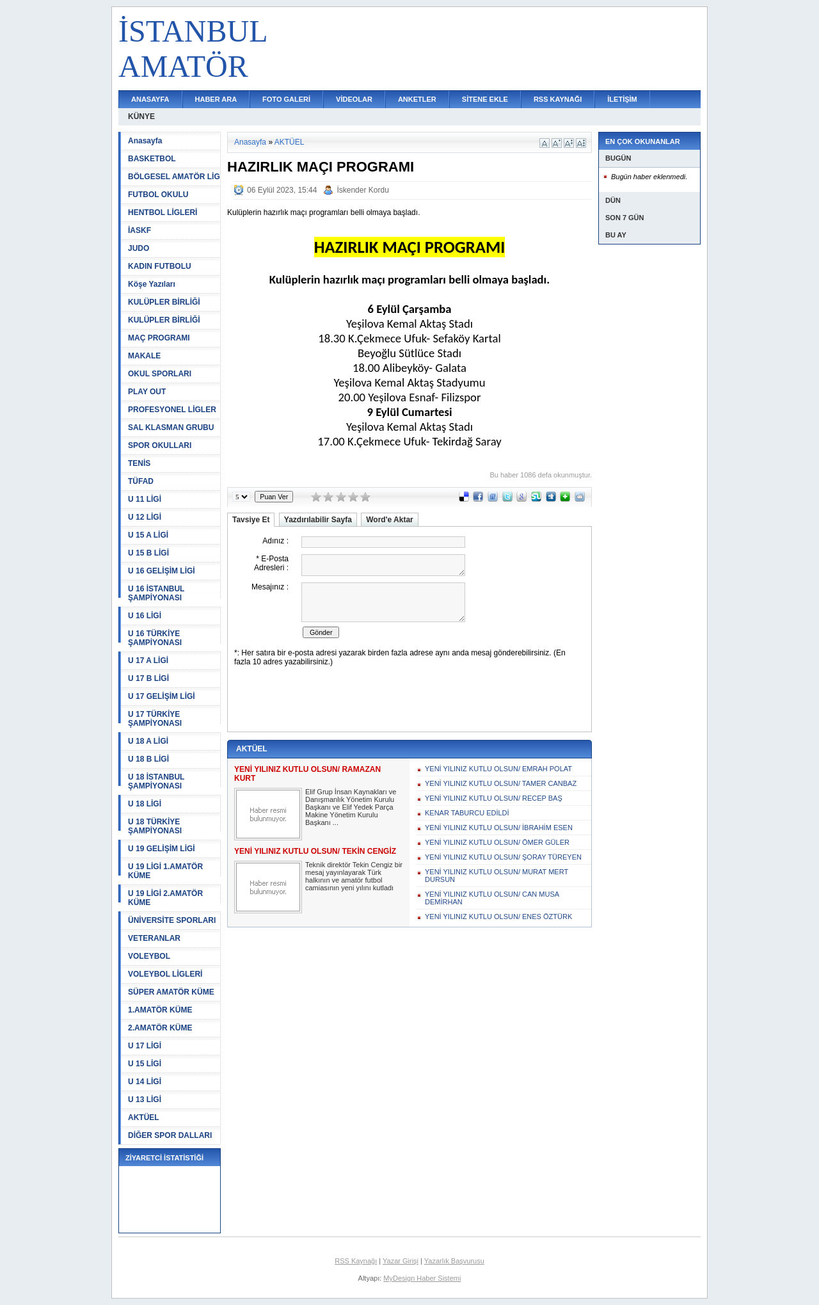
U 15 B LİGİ (148, 552)
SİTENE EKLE (485, 99)
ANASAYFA (150, 99)
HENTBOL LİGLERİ (162, 212)
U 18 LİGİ (144, 803)
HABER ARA (216, 99)
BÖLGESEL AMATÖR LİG (174, 176)
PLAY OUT (147, 391)
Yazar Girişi (400, 1261)
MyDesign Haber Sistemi (422, 1278)
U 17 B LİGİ (148, 678)
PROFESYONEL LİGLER (172, 409)
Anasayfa (145, 140)
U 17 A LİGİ (148, 660)
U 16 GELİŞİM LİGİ (161, 570)
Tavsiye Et (250, 519)
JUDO (138, 248)
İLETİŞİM (622, 99)
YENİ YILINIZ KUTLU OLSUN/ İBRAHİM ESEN (499, 827)
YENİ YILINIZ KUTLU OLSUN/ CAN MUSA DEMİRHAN (492, 898)
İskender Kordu (362, 190)
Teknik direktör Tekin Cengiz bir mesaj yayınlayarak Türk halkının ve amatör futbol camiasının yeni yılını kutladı (353, 876)
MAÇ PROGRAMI (159, 337)
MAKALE (144, 355)
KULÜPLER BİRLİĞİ (164, 302)
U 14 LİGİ (144, 1081)
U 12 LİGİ (144, 517)
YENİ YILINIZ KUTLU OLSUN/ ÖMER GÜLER (497, 842)
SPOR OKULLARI (159, 445)
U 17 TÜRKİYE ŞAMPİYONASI (155, 719)
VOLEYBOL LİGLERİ (165, 974)
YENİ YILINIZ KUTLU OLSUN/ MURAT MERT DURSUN (496, 875)
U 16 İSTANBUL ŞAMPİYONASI (156, 593)
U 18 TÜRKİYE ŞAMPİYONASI (155, 826)
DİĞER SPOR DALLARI (170, 1135)
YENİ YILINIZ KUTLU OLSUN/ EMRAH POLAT (498, 769)
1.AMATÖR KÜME (160, 1009)
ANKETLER (417, 99)
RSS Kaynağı (356, 1261)
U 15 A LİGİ (148, 535)
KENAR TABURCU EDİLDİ (467, 813)
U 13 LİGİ (144, 1099)
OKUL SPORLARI (159, 373)
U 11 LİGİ (144, 499)
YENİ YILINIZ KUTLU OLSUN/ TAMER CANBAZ (500, 783)
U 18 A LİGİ (148, 741)
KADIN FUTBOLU (159, 266)
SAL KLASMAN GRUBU (171, 427)
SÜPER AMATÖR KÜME (171, 992)
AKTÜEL (143, 1117)
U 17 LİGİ (144, 1045)
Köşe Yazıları (151, 284)
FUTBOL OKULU (158, 194)
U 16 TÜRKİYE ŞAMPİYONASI (155, 638)
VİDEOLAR (354, 99)
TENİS (139, 463)
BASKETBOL (152, 158)
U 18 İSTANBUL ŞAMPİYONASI (156, 781)
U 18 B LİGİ (148, 759)
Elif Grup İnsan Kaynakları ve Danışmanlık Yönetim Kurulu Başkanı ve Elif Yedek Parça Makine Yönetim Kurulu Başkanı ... (350, 807)
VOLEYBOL (149, 956)
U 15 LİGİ (144, 1063)
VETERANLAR (154, 938)
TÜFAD (141, 481)
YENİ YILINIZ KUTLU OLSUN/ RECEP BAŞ (493, 798)
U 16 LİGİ (144, 615)
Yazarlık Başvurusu (454, 1261)
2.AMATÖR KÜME (160, 1027)
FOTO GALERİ (286, 99)
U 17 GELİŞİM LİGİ (161, 696)
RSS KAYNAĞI (558, 99)
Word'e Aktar (389, 519)
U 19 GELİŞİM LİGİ (161, 848)
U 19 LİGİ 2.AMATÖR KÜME (165, 898)
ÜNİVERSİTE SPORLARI (172, 920)
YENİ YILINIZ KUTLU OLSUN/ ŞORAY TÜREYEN (503, 857)
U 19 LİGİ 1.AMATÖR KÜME (165, 871)
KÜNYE (141, 116)
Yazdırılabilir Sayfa (318, 519)
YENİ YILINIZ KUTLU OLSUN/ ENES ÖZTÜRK (498, 916)
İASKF (139, 230)
